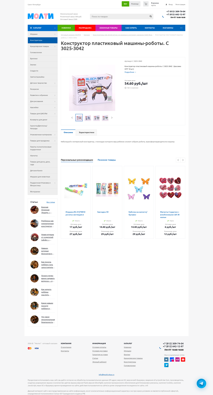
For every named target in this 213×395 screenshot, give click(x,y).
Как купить (131, 28)
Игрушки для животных (40, 177)
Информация (99, 343)
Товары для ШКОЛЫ (43, 114)
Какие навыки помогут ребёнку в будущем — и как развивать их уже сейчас (47, 306)
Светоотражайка (37, 77)
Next (112, 118)
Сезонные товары (108, 28)
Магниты (34, 156)
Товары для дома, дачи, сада (40, 163)
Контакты (150, 28)
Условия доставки (100, 351)
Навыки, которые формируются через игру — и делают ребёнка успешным (47, 251)
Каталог (37, 28)
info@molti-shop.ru (106, 375)
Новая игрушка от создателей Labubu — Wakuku (47, 237)
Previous (72, 118)
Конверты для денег (38, 120)
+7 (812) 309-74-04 (176, 11)
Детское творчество (43, 83)
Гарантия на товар (100, 354)
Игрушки (43, 34)
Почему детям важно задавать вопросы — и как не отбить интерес (48, 278)
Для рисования (43, 101)
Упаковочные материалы (43, 135)
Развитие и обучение (43, 95)
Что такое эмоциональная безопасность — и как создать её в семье (48, 320)
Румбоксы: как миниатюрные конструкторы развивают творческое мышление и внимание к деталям (47, 224)
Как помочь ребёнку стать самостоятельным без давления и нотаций (48, 265)
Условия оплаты (99, 347)
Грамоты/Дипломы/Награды (38, 127)
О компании (66, 347)
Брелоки (33, 58)
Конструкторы (36, 40)
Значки (33, 65)
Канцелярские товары (43, 46)
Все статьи (51, 202)
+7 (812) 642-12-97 (176, 14)
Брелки (127, 354)
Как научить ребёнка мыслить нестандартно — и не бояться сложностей (47, 292)
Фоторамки (35, 192)
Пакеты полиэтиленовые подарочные (40, 148)
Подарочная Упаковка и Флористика (43, 184)
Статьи (95, 358)
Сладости (34, 71)
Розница (134, 4)
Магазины (168, 28)
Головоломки (36, 52)
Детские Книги (36, 170)
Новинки (66, 28)
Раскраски (34, 89)
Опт (125, 4)
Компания (66, 343)
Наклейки (43, 108)
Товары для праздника (43, 141)
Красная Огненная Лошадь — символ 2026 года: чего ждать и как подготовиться (47, 210)
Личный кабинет (99, 362)
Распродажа (85, 28)
